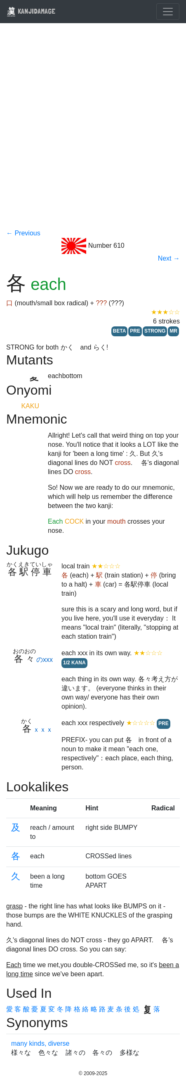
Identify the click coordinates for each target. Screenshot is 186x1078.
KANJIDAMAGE (31, 11)
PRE (135, 331)
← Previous (23, 233)
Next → (169, 258)
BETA (119, 331)
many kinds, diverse (40, 1043)
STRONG (154, 331)
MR (173, 331)
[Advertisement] (93, 131)
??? (101, 303)
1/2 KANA (74, 663)
